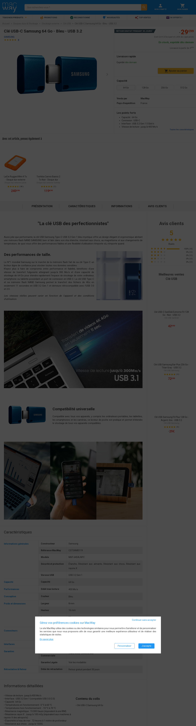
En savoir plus (46, 639)
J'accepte (146, 646)
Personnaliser (124, 646)
